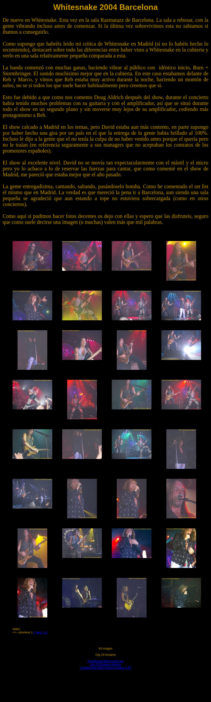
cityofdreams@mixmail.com (105, 661)
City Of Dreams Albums (105, 664)
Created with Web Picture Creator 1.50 (105, 667)
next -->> (42, 632)
